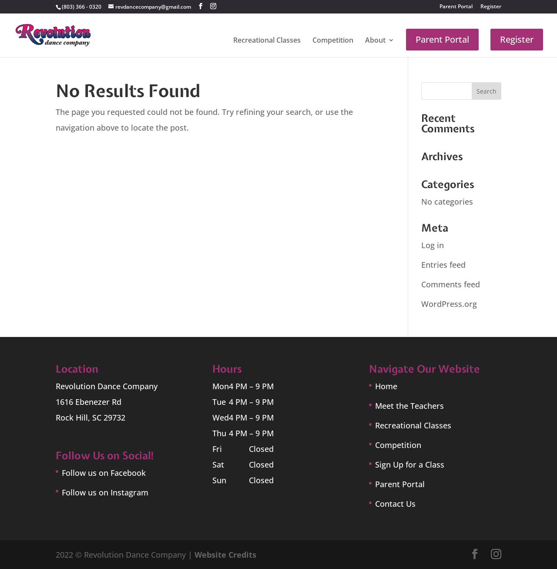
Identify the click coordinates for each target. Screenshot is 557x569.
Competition (332, 41)
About (375, 41)
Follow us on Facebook (104, 473)
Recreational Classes (267, 41)
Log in (432, 245)
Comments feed (450, 284)
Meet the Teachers (409, 406)
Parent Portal (456, 7)
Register (490, 7)
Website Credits (225, 554)
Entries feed (443, 264)
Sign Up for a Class (409, 464)
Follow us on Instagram (105, 492)
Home (386, 386)
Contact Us (395, 503)
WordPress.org (449, 304)
